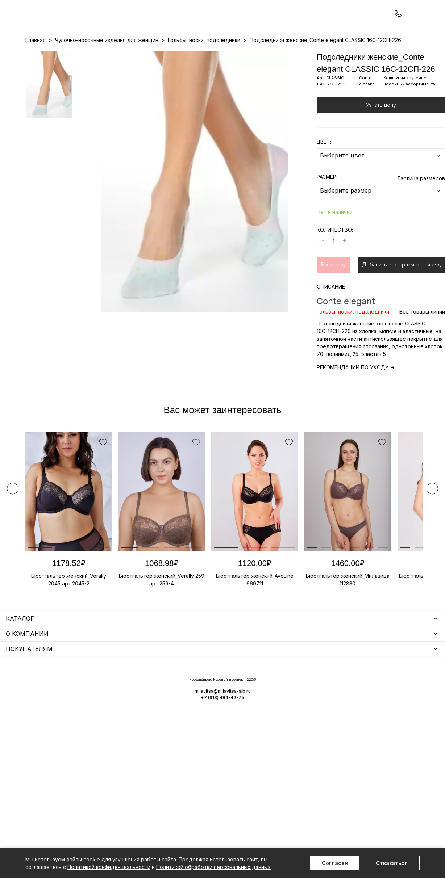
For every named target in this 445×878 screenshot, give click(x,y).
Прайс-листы (163, 55)
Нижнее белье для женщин (60, 685)
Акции (218, 55)
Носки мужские (183, 706)
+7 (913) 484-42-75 (64, 24)
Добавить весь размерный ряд (401, 295)
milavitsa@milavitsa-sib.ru (390, 813)
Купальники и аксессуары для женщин (73, 714)
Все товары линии (422, 342)
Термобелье (41, 725)
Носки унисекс (182, 717)
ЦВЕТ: (324, 172)
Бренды (239, 55)
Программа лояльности (301, 55)
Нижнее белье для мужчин (59, 735)
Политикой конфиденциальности (108, 867)
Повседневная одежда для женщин (71, 782)
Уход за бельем (184, 685)
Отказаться (392, 863)
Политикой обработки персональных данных (213, 867)
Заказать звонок (121, 24)
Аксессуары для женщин (195, 696)
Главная (35, 71)
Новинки (195, 55)
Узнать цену (381, 136)
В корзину (333, 295)
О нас (260, 55)
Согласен (335, 863)
